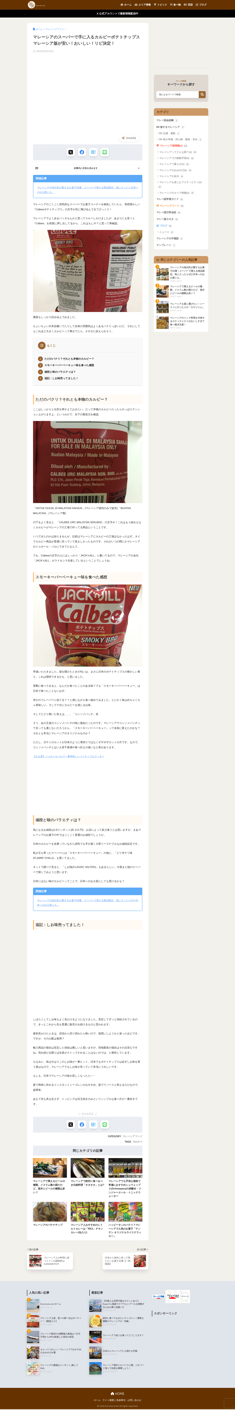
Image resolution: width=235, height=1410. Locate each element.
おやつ (138, 1142)
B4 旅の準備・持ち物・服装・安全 (180, 140)
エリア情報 (143, 4)
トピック (160, 4)
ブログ (201, 4)
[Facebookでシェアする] (82, 152)
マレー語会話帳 (168, 120)
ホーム (126, 4)
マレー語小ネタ (168, 221)
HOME (117, 1394)
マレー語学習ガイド (170, 200)
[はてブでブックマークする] (93, 152)
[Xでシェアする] (70, 152)
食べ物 (175, 4)
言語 (188, 4)
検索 (202, 94)
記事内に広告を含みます (86, 168)
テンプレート (166, 247)
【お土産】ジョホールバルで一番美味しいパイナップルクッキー (71, 757)
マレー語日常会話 (169, 214)
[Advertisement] (87, 784)
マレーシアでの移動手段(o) (176, 159)
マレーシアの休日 (171, 177)
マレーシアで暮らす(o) (174, 165)
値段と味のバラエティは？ (60, 372)
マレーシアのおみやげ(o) (175, 171)
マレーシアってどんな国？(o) (178, 153)
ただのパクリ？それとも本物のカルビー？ (69, 359)
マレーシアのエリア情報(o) (176, 194)
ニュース (166, 234)
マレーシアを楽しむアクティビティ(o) (180, 186)
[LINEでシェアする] (105, 152)
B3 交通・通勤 (169, 134)
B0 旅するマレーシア (171, 127)
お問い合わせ (134, 1401)
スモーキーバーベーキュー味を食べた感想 (69, 365)
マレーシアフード (132, 1137)
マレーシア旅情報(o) (174, 146)
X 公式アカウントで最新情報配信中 (117, 13)
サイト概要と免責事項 (114, 1401)
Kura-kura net (45, 4)
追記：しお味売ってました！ (61, 378)
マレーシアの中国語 (170, 241)
